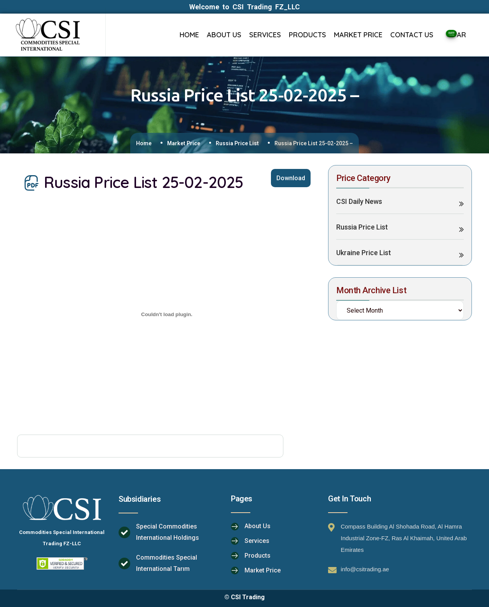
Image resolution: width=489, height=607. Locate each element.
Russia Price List (237, 143)
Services (256, 540)
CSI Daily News (359, 201)
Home (144, 143)
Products (257, 555)
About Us (257, 526)
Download (290, 178)
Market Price (183, 143)
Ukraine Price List (363, 253)
